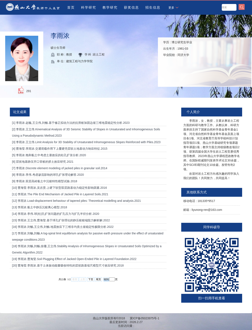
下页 (90, 279)
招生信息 (152, 7)
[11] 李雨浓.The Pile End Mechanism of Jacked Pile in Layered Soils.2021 (60, 194)
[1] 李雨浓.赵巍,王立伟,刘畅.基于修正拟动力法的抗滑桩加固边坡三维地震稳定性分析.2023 (71, 122)
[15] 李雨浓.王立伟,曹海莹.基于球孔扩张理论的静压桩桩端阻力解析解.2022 (61, 220)
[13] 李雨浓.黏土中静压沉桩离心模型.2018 (39, 207)
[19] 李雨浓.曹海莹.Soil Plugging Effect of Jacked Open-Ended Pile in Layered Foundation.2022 (74, 259)
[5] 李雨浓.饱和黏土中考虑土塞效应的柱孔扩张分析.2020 (49, 155)
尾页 (98, 279)
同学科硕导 (211, 227)
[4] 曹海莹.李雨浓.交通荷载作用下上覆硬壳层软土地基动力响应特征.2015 (59, 148)
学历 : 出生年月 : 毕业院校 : (177, 49)
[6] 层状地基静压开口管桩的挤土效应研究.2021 (43, 161)
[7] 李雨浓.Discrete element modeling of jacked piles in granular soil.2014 (59, 168)
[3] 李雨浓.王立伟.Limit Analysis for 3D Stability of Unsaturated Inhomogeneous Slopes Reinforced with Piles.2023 (86, 142)
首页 (71, 7)
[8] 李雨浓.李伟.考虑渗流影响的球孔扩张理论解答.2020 (48, 174)
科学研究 (88, 7)
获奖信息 (131, 7)
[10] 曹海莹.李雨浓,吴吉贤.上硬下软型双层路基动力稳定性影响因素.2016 (59, 187)
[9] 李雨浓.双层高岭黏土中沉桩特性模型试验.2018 (44, 181)
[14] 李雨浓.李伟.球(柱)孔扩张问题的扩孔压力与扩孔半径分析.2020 (55, 213)
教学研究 (110, 7)
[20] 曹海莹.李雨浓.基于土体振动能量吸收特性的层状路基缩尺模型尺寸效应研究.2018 (68, 265)
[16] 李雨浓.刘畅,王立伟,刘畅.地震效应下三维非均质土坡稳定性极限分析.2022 (63, 226)
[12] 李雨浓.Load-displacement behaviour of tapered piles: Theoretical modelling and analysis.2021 (76, 200)
